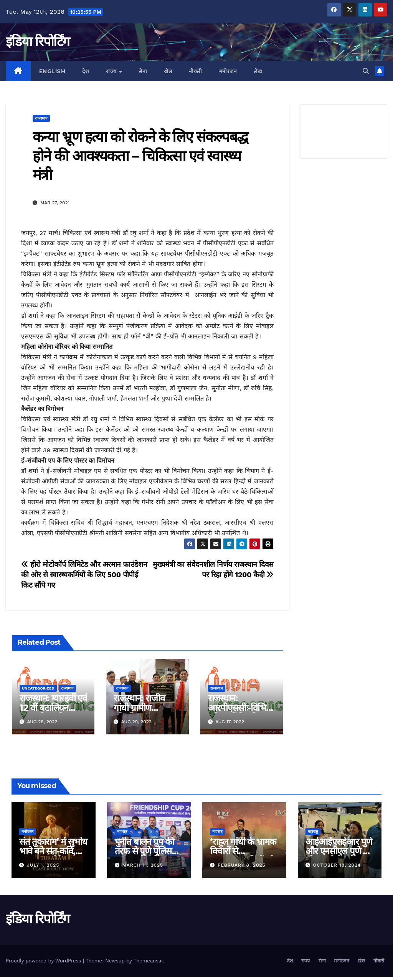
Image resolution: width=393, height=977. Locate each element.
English (52, 71)
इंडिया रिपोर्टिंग (37, 41)
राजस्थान (41, 118)
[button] (366, 71)
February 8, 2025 (242, 865)
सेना (143, 71)
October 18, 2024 (337, 865)
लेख (258, 71)
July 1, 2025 (43, 865)
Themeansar (148, 961)
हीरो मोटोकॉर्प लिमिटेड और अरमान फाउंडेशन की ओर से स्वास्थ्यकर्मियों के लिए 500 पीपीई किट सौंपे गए (84, 574)
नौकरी (195, 71)
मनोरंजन (228, 71)
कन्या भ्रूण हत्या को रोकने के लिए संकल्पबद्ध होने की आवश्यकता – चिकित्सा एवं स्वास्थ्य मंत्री (140, 156)
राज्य (112, 71)
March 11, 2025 (142, 865)
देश (85, 71)
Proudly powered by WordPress (44, 961)
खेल (168, 71)
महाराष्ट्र (122, 831)
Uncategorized (38, 688)
